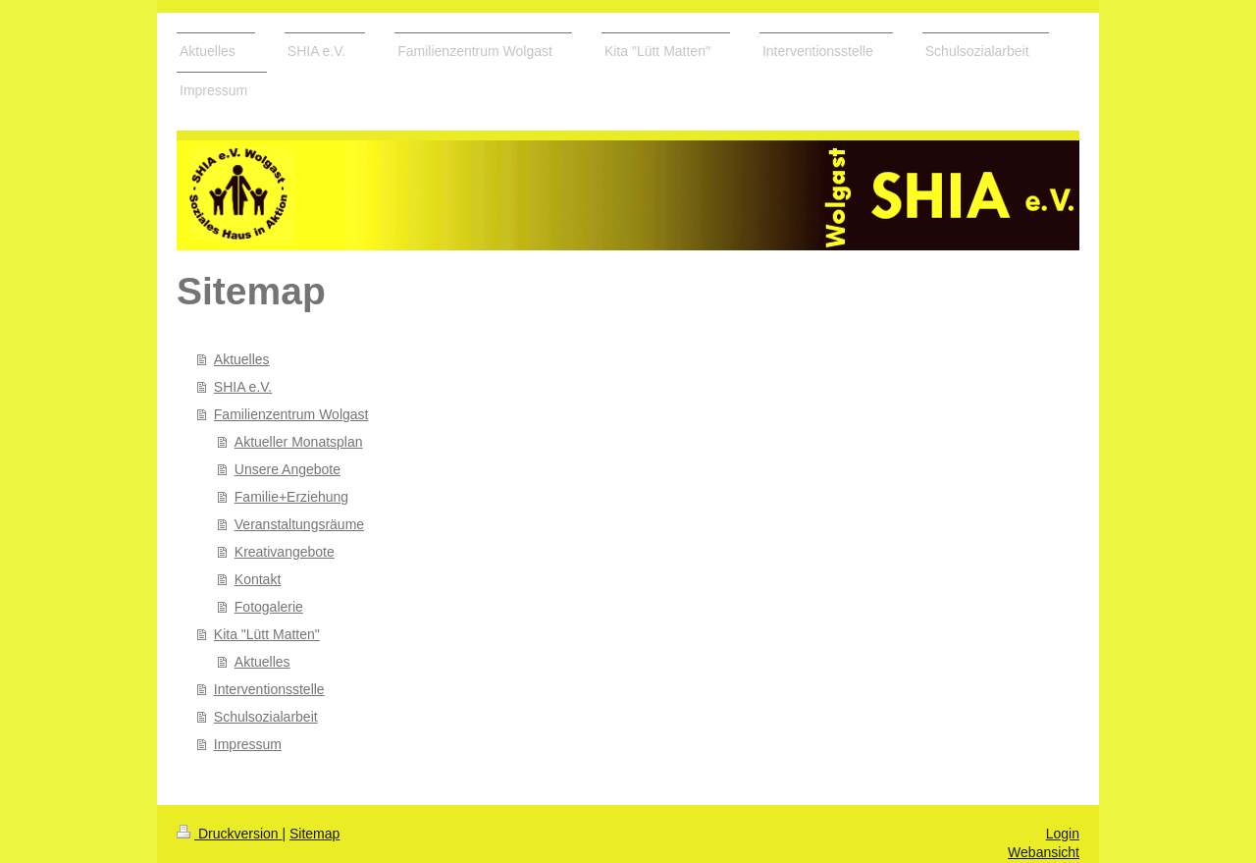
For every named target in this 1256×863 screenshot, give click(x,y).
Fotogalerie (269, 607)
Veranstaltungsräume (299, 524)
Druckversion (229, 833)
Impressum (248, 744)
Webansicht (1043, 852)
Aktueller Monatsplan (299, 442)
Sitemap (314, 833)
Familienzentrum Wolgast (291, 414)
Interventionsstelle (269, 689)
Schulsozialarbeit (266, 717)
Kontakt (258, 579)
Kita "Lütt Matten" (267, 634)
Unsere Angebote (287, 469)
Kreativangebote (285, 552)
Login (1062, 833)
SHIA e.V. (243, 387)
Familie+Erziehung (291, 497)
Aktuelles (242, 359)
